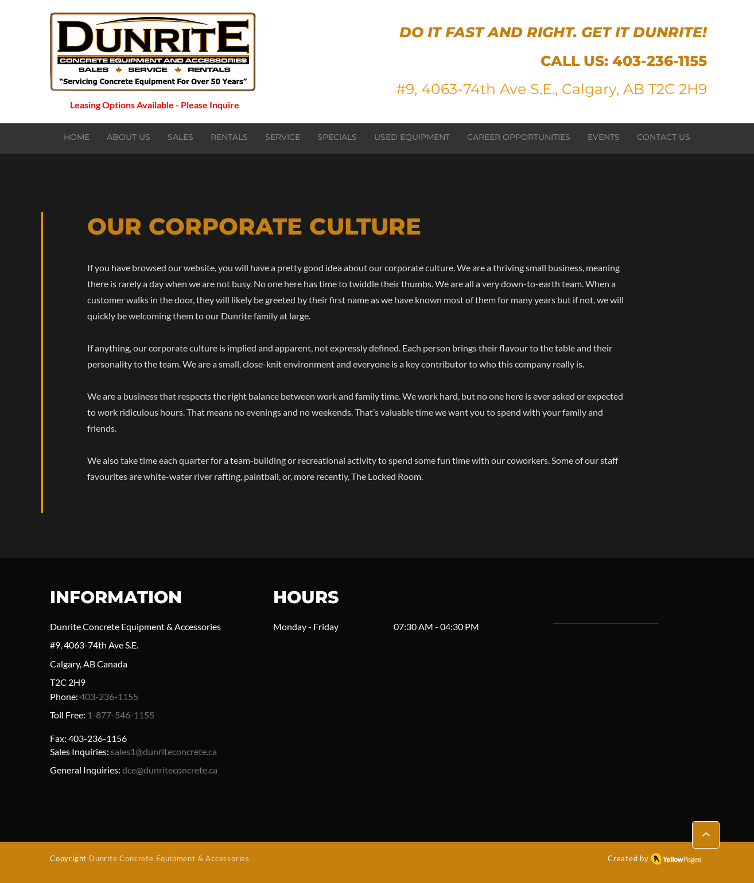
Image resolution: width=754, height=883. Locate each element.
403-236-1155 (659, 60)
